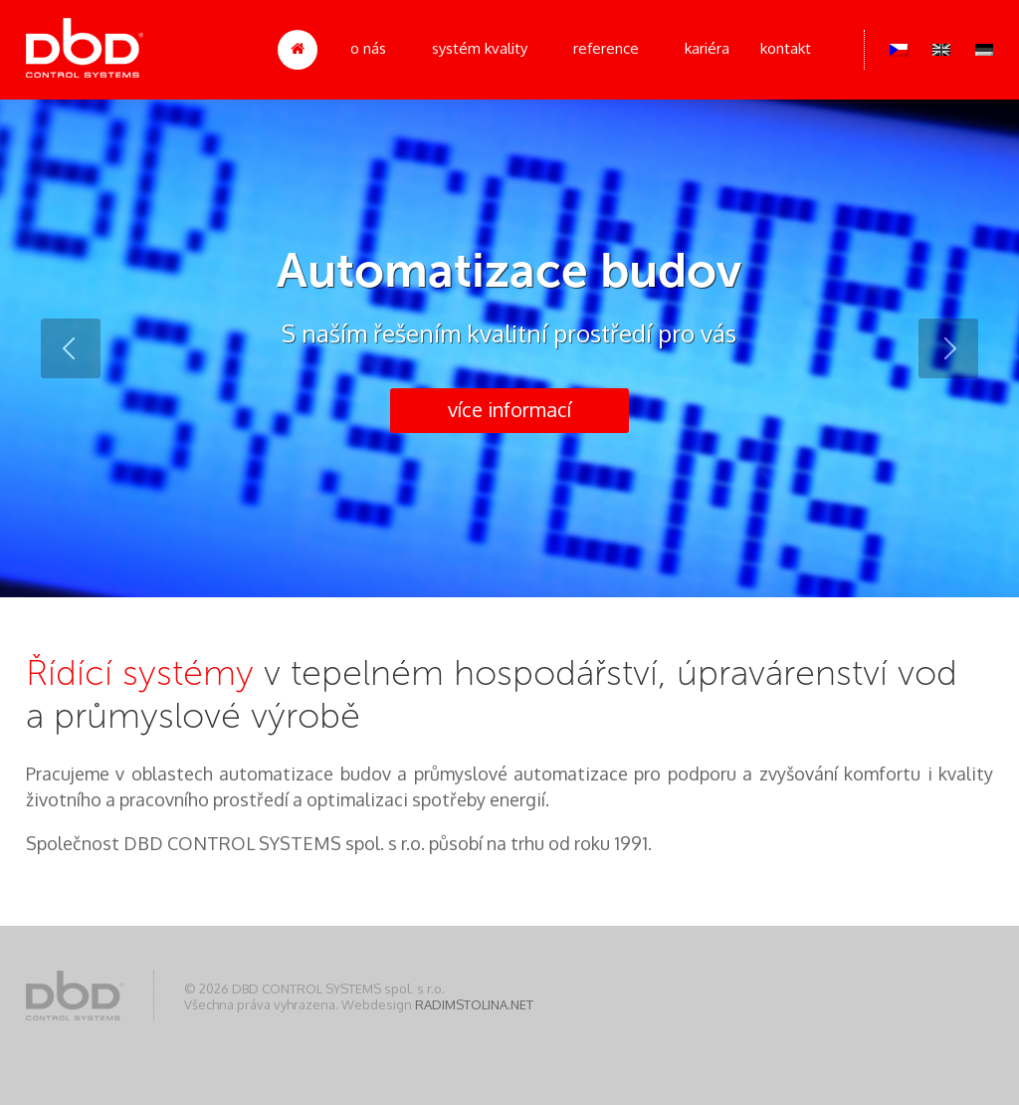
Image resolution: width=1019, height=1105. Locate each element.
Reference (606, 48)
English (941, 49)
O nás (368, 48)
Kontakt (785, 48)
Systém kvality (479, 48)
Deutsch (984, 49)
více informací (509, 409)
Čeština (899, 49)
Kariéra (707, 48)
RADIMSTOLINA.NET (474, 1004)
